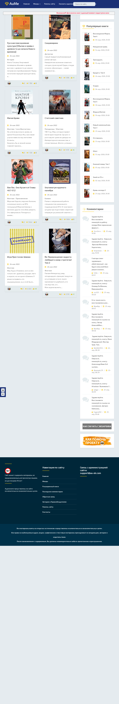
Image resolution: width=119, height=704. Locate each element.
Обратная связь (48, 497)
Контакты (46, 512)
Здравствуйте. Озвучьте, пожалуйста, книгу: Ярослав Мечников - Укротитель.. (102, 243)
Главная (26, 4)
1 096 (66, 78)
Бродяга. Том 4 (99, 73)
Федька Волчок (99, 112)
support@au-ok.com (90, 473)
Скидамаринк (51, 43)
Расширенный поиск (50, 486)
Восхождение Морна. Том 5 (101, 100)
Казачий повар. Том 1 (101, 164)
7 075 (66, 150)
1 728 (29, 153)
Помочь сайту (47, 507)
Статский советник (54, 118)
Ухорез (95, 86)
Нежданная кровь (100, 47)
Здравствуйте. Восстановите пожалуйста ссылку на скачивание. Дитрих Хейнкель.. (101, 403)
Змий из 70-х (98, 177)
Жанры (36, 4)
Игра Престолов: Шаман (18, 257)
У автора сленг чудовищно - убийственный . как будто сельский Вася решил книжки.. (100, 264)
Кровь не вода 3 (99, 190)
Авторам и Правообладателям (54, 502)
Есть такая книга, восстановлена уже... (100, 301)
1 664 (67, 219)
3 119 (66, 294)
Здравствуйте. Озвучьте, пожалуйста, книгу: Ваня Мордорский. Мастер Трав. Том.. (102, 340)
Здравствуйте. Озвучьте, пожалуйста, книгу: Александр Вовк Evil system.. (100, 361)
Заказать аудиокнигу (67, 4)
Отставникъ (98, 138)
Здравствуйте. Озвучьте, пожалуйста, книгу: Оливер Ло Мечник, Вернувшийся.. (102, 285)
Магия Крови (13, 118)
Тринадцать (97, 60)
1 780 (29, 83)
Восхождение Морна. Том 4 (101, 35)
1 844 (29, 222)
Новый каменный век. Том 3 (102, 126)
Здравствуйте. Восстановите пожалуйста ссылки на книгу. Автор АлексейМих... (101, 319)
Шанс (95, 151)
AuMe (12, 4)
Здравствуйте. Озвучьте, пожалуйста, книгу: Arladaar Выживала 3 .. (101, 382)
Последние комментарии (52, 492)
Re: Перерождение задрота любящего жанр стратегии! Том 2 (58, 260)
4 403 (28, 289)
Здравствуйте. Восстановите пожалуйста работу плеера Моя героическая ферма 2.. (101, 222)
